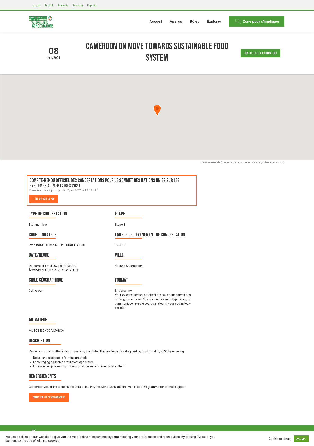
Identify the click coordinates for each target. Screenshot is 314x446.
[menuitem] (156, 21)
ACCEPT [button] (301, 438)
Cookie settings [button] (280, 439)
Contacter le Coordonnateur (260, 53)
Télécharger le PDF (43, 199)
